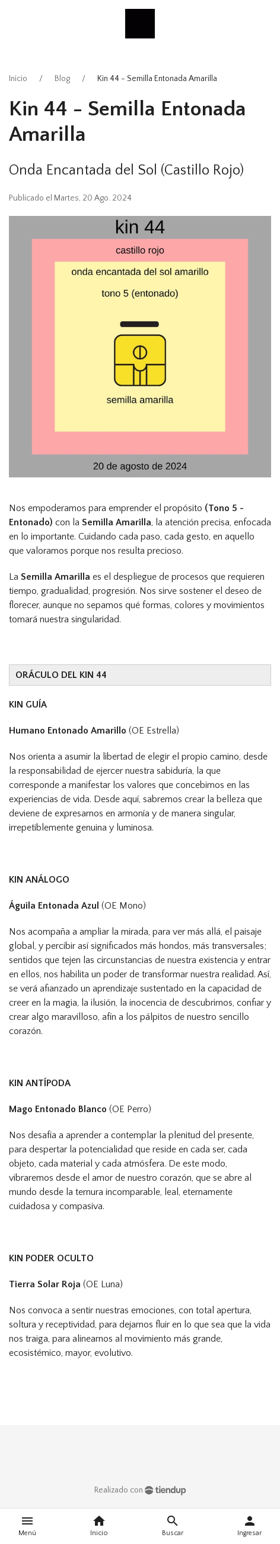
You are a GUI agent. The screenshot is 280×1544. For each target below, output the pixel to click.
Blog (62, 78)
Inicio (18, 78)
